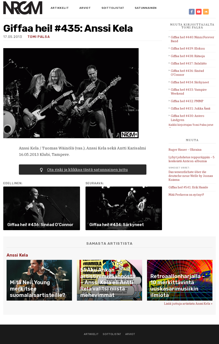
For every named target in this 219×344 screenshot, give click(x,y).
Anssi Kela (17, 255)
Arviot (85, 7)
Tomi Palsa (38, 37)
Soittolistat (113, 7)
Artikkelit (60, 7)
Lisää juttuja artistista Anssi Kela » (188, 304)
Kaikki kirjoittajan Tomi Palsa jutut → (191, 126)
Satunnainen (146, 7)
